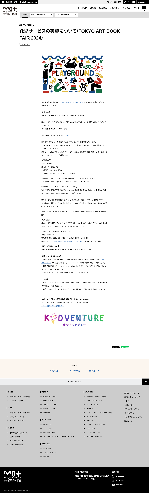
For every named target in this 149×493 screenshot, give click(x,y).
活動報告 (46, 412)
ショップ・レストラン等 (96, 424)
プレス (126, 401)
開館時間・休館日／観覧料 (97, 397)
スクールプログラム (50, 405)
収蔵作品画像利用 (16, 445)
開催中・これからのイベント (20, 413)
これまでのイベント (17, 417)
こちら (66, 135)
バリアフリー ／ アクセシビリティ (99, 412)
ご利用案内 (82, 8)
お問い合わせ (129, 405)
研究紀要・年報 (49, 433)
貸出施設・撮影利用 (94, 436)
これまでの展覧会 (16, 401)
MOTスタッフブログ (132, 397)
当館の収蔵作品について (19, 433)
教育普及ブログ (49, 409)
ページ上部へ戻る (74, 382)
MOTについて (46, 420)
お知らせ (25, 14)
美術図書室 (114, 8)
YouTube (119, 485)
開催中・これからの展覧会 (20, 397)
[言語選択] (142, 2)
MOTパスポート (93, 405)
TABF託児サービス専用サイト (52, 306)
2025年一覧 (74, 371)
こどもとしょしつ (49, 452)
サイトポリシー (130, 413)
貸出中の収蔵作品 (16, 441)
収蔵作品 (103, 8)
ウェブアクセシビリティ (133, 417)
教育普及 (126, 8)
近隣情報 (90, 420)
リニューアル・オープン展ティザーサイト (58, 436)
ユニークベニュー (93, 432)
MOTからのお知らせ (132, 393)
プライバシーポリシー (132, 409)
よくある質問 (92, 417)
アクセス (90, 409)
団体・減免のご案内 (94, 401)
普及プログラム (49, 401)
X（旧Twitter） (121, 480)
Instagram (120, 476)
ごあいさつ (47, 429)
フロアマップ (92, 428)
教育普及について (50, 397)
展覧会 (93, 8)
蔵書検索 (46, 457)
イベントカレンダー (17, 421)
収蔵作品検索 (15, 437)
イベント (136, 8)
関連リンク (128, 421)
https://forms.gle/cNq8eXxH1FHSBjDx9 (67, 241)
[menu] (144, 7)
